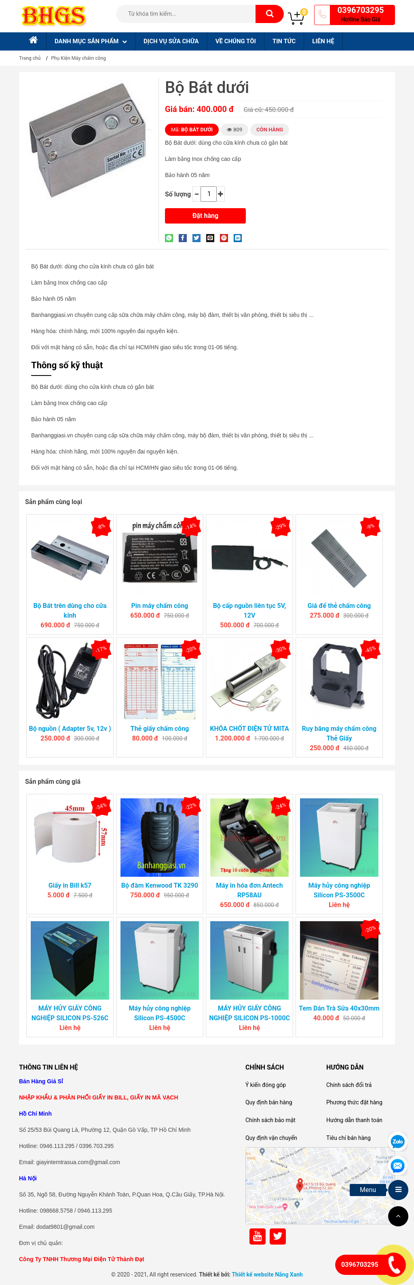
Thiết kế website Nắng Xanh (267, 1274)
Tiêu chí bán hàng (348, 1138)
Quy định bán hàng (268, 1102)
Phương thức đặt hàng (354, 1102)
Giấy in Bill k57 (70, 885)
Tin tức (284, 41)
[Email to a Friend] (212, 238)
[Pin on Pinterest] (226, 238)
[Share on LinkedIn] (240, 238)
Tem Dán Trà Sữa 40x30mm (339, 1008)
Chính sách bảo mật (270, 1120)
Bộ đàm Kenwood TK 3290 (159, 885)
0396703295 (361, 10)
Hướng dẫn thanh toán (354, 1120)
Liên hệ (323, 41)
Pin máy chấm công (159, 606)
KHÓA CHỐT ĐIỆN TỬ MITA (249, 728)
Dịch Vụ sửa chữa (171, 41)
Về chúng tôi (235, 41)
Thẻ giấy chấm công (160, 728)
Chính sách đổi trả (349, 1085)
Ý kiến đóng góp (265, 1085)
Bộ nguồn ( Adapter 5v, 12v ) (70, 728)
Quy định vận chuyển (271, 1138)
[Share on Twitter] (198, 238)
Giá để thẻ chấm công (339, 606)
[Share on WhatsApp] (171, 238)
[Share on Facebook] (185, 238)
